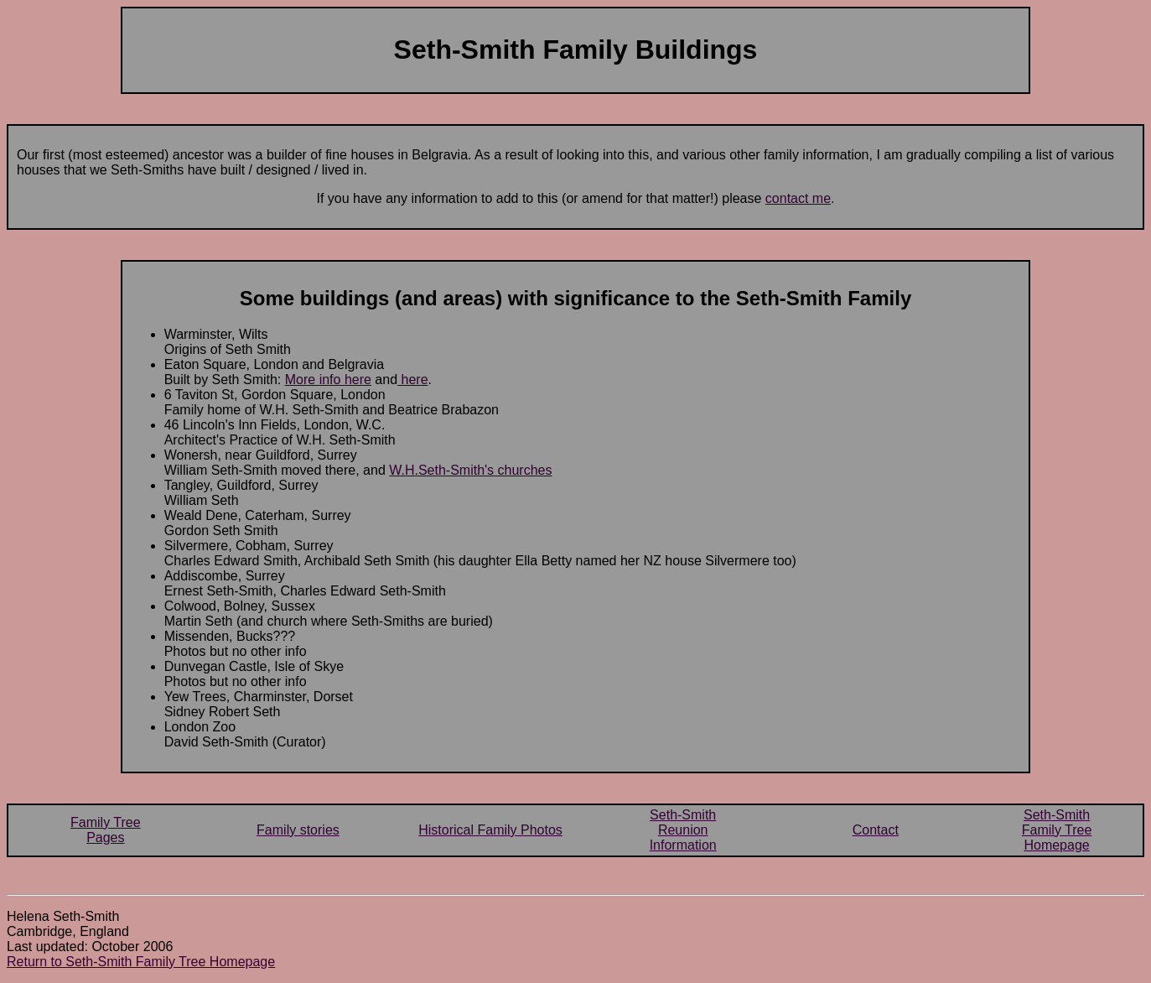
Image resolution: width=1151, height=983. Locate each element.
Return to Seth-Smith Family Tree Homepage (141, 961)
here (412, 379)
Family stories (298, 830)
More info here (328, 379)
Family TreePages (105, 830)
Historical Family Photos (490, 830)
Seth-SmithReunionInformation (683, 830)
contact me (798, 198)
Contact (876, 830)
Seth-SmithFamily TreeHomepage (1057, 830)
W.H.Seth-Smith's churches (470, 470)
